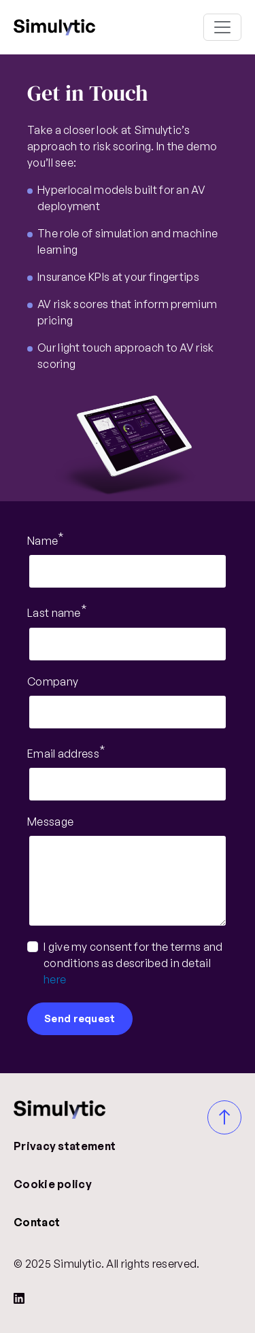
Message (50, 821)
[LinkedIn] (19, 1297)
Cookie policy (53, 1184)
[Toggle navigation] (222, 27)
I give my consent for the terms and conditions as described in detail (133, 963)
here (55, 979)
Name (42, 540)
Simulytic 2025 (54, 27)
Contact (37, 1222)
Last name (54, 613)
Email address (63, 753)
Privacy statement (65, 1146)
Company (52, 681)
